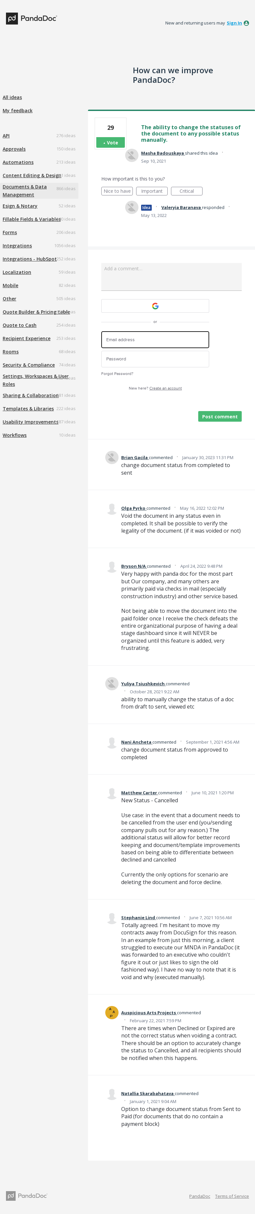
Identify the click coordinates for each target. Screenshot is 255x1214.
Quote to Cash (20, 325)
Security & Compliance (29, 365)
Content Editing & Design (32, 175)
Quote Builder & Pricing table (36, 312)
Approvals (14, 149)
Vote (112, 142)
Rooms (11, 351)
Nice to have (118, 191)
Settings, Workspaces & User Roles (36, 380)
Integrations (17, 245)
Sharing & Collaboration (31, 395)
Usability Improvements (30, 422)
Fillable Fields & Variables (32, 219)
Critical (191, 191)
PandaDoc (199, 1196)
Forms (10, 232)
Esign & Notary (20, 206)
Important (154, 191)
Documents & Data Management (25, 191)
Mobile (10, 285)
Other (9, 298)
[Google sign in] (155, 306)
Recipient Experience (26, 338)
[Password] (155, 359)
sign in (234, 23)
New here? (155, 388)
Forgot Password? (117, 373)
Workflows (15, 435)
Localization (17, 272)
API (6, 135)
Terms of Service (232, 1196)
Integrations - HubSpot (30, 259)
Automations (18, 162)
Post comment (220, 416)
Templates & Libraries (28, 408)
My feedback (18, 110)
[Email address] (155, 339)
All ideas (12, 97)
